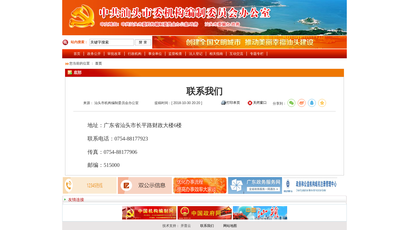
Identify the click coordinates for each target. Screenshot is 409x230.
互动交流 (236, 54)
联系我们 (207, 226)
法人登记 (196, 54)
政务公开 (94, 54)
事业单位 (155, 54)
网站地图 (230, 226)
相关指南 (216, 54)
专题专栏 (257, 54)
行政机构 (134, 54)
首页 (77, 54)
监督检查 (175, 54)
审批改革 (114, 54)
